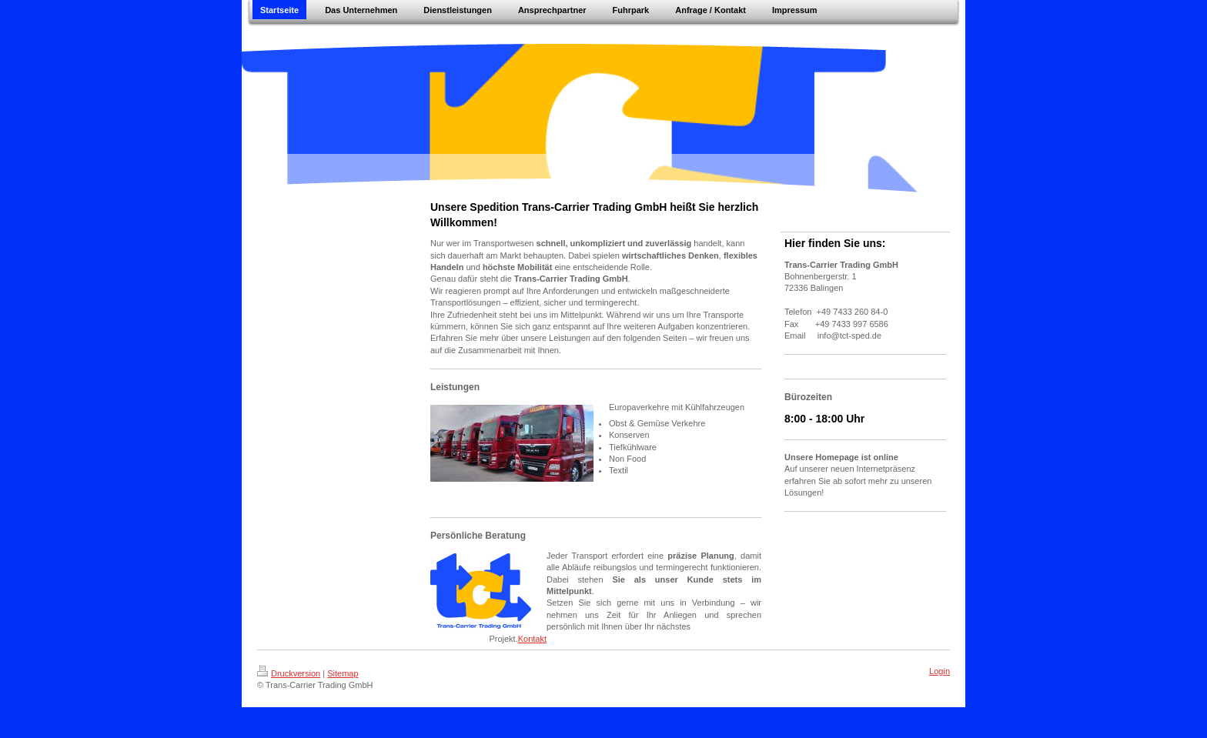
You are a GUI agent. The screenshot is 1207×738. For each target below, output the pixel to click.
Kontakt (532, 638)
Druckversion (288, 673)
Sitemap (342, 673)
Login (939, 671)
